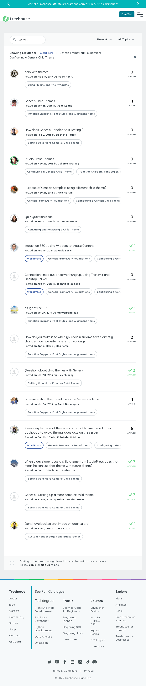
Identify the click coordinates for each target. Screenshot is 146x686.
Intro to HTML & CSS (95, 621)
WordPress (47, 53)
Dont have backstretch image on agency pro (57, 524)
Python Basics (95, 632)
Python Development (43, 628)
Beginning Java (73, 633)
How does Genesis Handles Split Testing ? (54, 130)
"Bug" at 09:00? (36, 308)
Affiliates (121, 604)
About (13, 598)
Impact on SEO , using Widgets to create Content (59, 246)
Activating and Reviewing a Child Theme (53, 229)
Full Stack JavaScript (42, 619)
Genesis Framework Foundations (81, 53)
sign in (33, 564)
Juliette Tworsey (68, 163)
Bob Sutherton (65, 470)
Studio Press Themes (39, 159)
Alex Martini (65, 192)
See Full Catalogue (50, 591)
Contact (14, 635)
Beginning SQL (72, 627)
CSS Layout (98, 640)
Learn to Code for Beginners (72, 609)
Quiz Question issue (39, 217)
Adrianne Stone (67, 221)
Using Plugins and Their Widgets (48, 84)
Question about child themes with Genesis (54, 370)
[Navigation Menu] (140, 14)
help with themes (37, 72)
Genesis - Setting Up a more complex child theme (59, 495)
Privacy (89, 670)
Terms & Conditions (65, 670)
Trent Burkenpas (68, 404)
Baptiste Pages (66, 134)
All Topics (124, 39)
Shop (12, 629)
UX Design (41, 642)
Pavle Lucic (64, 250)
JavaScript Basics (97, 609)
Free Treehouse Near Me (125, 618)
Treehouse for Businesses (124, 637)
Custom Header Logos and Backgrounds (54, 536)
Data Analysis (43, 636)
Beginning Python (69, 619)
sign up (45, 564)
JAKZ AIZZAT (64, 528)
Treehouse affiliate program (56, 3)
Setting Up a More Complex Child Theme (53, 142)
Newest (102, 39)
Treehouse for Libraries (124, 628)
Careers (14, 611)
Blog (12, 604)
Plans (119, 598)
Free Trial (127, 14)
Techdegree (44, 600)
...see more (70, 639)
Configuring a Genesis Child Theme (32, 57)
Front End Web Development (44, 609)
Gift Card (15, 641)
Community (16, 617)
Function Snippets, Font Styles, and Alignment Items (61, 113)
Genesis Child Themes (40, 101)
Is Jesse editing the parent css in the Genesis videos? (62, 399)
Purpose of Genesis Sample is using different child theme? (65, 188)
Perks (119, 611)
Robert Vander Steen (70, 499)
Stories (13, 623)
